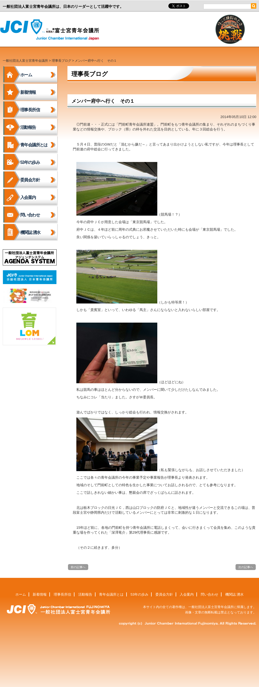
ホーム (26, 75)
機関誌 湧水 (30, 232)
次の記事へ (245, 567)
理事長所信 (30, 110)
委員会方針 (30, 180)
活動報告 (28, 127)
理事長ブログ (61, 61)
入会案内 (28, 197)
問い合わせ (30, 215)
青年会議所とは (33, 145)
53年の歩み (30, 162)
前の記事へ (78, 567)
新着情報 (28, 92)
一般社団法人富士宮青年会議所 (51, 30)
